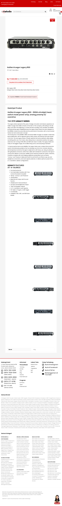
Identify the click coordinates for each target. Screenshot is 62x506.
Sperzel (45, 423)
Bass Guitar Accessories (38, 438)
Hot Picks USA (53, 410)
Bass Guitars (36, 90)
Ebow (26, 406)
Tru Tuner (37, 426)
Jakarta (33, 366)
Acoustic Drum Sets (21, 438)
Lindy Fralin (15, 415)
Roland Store (34, 364)
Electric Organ (4, 441)
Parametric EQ (35, 479)
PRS (24, 420)
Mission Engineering (31, 416)
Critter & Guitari (28, 402)
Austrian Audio (30, 399)
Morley (55, 416)
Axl (42, 399)
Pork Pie (15, 420)
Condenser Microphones (54, 463)
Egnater (39, 406)
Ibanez (12, 412)
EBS (30, 406)
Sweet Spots (17, 424)
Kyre (47, 413)
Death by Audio (36, 404)
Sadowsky (33, 421)
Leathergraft (4, 415)
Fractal (18, 409)
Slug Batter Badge (5, 423)
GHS (55, 409)
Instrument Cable (25, 471)
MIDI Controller (4, 448)
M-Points (58, 2)
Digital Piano (4, 450)
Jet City (58, 412)
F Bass (31, 407)
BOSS (23, 401)
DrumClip (3, 406)
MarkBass (48, 415)
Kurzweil (43, 413)
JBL (54, 412)
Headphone (40, 465)
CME (7, 402)
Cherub (51, 401)
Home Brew (46, 410)
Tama (33, 424)
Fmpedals (52, 407)
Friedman (22, 409)
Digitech (47, 404)
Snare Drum (26, 459)
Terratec (28, 426)
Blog (46, 2)
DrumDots (8, 406)
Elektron (3, 407)
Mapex (43, 415)
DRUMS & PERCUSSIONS (23, 437)
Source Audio (34, 423)
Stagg (53, 423)
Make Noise (34, 415)
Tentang (33, 2)
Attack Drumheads (17, 399)
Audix (24, 399)
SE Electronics (51, 421)
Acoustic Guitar (51, 438)
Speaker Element (5, 469)
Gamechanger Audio (42, 409)
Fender (42, 407)
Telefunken (15, 426)
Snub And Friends (15, 423)
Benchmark (4, 401)
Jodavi (5, 413)
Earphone (9, 473)
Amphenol (37, 398)
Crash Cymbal (20, 442)
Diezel (42, 404)
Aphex (2, 399)
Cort (10, 402)
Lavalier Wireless (57, 479)
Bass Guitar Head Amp (26, 90)
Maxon (2, 416)
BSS (26, 401)
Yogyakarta (34, 368)
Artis (51, 2)
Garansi (22, 374)
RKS (44, 420)
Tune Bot (45, 426)
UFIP (54, 426)
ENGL (16, 407)
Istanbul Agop (28, 412)
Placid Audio (9, 420)
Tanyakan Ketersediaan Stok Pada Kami (20, 82)
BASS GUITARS (36, 437)
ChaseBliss (46, 401)
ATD (12, 399)
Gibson (58, 409)
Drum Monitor (20, 463)
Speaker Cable (20, 474)
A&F (8, 398)
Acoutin (11, 398)
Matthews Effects (56, 415)
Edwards (34, 406)
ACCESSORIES (20, 469)
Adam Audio (17, 398)
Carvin (41, 401)
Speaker (9, 480)
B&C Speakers (47, 399)
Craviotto (14, 402)
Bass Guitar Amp (16, 90)
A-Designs (3, 398)
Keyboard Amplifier (5, 444)
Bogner (16, 401)
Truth (41, 426)
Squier (49, 423)
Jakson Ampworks (36, 412)
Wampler (30, 427)
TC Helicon (45, 424)
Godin (7, 410)
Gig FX (3, 410)
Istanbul (22, 412)
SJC (57, 421)
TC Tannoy (51, 424)
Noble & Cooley (18, 418)
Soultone (22, 423)
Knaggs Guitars (29, 413)
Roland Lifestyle (13, 421)
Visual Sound (17, 427)
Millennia (24, 416)
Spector (41, 423)
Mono (38, 416)
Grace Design (18, 410)
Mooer (42, 416)
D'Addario (45, 402)
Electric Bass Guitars (37, 452)
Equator (20, 407)
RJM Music (39, 420)
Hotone (59, 410)
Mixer (3, 467)
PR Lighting (20, 420)
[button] (60, 13)
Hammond (39, 410)
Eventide (27, 407)
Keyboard (11, 441)
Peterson (41, 418)
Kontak (40, 2)
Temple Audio (22, 426)
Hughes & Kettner (6, 412)
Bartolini (58, 399)
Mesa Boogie (14, 416)
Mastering (38, 477)
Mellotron (7, 416)
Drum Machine (22, 462)
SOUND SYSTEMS (5, 458)
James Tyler (45, 412)
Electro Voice (53, 406)
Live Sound (8, 464)
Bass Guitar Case (36, 442)
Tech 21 (56, 424)
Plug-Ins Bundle (36, 467)
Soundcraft (27, 423)
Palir (33, 418)
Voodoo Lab (24, 427)
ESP (23, 407)
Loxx (19, 415)
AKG (33, 398)
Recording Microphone (37, 471)
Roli (18, 421)
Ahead (30, 398)
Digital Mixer (11, 466)
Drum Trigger (23, 456)
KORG (35, 413)
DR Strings (56, 404)
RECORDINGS (35, 457)
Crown (35, 402)
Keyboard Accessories (6, 442)
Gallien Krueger (32, 409)
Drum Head (22, 449)
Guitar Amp (50, 449)
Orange (29, 418)
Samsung (38, 421)
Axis (40, 399)
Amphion (43, 398)
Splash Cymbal (25, 445)
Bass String (38, 443)
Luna (29, 415)
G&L (27, 409)
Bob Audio (10, 401)
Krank (39, 413)
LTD (22, 415)
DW (13, 406)
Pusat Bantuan (23, 376)
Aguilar (25, 398)
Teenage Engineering (6, 426)
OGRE (24, 418)
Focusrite (3, 409)
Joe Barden (11, 413)
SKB (59, 421)
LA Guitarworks (52, 413)
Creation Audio (20, 402)
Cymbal (18, 440)
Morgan (50, 416)
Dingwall (51, 404)
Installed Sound (5, 459)
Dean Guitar (29, 404)
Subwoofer (3, 481)
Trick (32, 426)
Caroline (36, 401)
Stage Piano (11, 450)
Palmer (36, 418)
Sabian (28, 421)
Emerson (8, 407)
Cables (18, 471)
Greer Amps (33, 410)
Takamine (28, 424)
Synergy (23, 424)
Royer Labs (22, 421)
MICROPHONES (51, 462)
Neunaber (11, 418)
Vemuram (10, 427)
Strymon (58, 423)
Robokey (48, 420)
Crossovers (4, 478)
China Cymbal (24, 440)
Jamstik (51, 412)
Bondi (20, 401)
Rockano (53, 420)
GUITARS (50, 437)
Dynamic (22, 406)
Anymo (58, 398)
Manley (39, 415)
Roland (6, 421)
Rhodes (34, 420)
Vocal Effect (58, 473)
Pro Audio (3, 480)
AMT (48, 398)
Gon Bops (11, 410)
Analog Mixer (4, 466)
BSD (32, 372)
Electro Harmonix (45, 406)
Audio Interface (36, 459)
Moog (46, 416)
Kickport (23, 413)
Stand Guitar (54, 448)
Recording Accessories (37, 470)
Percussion (22, 466)
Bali (32, 370)
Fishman (47, 407)
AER (22, 398)
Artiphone (7, 399)
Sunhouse (11, 424)
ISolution (17, 412)
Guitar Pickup (53, 445)
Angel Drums (52, 398)
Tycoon (50, 426)
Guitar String (54, 446)
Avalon (36, 399)
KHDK (19, 413)
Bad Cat (54, 399)
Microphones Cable (22, 473)
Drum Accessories (21, 446)
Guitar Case (51, 442)
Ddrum (23, 404)
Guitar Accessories (56, 440)
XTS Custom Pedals (49, 427)
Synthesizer (4, 451)
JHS (2, 413)
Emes (12, 407)
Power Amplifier (9, 467)
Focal (56, 407)
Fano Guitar (37, 407)
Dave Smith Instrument (12, 404)
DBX (20, 404)
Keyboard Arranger (6, 445)
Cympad (39, 402)
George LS (50, 409)
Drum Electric (20, 460)
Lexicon (10, 415)
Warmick (36, 427)
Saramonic (44, 421)
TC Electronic (39, 424)
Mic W (19, 416)
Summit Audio (4, 424)
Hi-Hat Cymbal (23, 443)
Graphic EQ (10, 478)
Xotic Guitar (41, 427)
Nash (7, 418)
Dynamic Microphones (53, 465)
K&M (15, 413)
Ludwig (25, 415)
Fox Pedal (13, 409)
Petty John (46, 418)
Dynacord (17, 406)
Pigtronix (52, 418)
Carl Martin (31, 401)
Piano (10, 448)
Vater (6, 427)
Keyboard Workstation (6, 447)
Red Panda (29, 420)
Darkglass (50, 402)
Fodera (8, 409)
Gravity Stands (25, 410)
